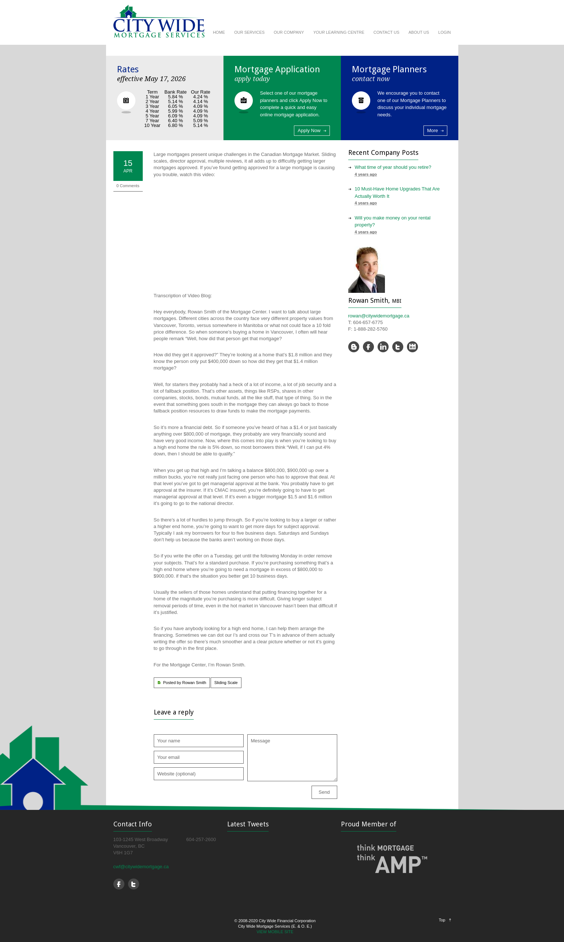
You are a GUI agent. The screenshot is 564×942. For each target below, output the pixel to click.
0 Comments (127, 185)
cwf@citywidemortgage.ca (141, 866)
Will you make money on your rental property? (393, 221)
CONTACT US (387, 32)
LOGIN (444, 32)
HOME (219, 32)
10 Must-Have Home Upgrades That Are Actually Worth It (397, 192)
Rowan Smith (194, 682)
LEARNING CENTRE (338, 32)
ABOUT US (418, 32)
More (432, 130)
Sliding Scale (226, 682)
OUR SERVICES (249, 32)
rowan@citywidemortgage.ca (379, 316)
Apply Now (309, 130)
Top (442, 920)
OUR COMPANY (289, 32)
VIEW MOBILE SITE (274, 932)
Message (292, 757)
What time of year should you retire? (393, 167)
